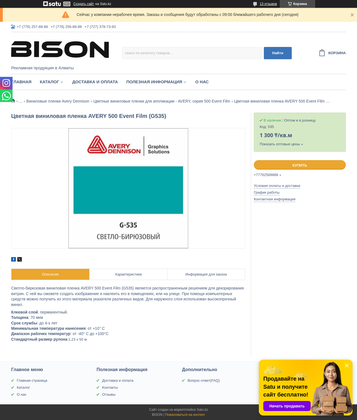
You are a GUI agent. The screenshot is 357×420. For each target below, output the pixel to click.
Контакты (110, 387)
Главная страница (32, 380)
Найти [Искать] (277, 53)
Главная (21, 82)
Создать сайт (83, 4)
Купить (300, 165)
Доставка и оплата (95, 82)
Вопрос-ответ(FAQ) (203, 380)
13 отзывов (268, 4)
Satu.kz (202, 410)
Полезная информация (154, 82)
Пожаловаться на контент (185, 415)
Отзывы (108, 394)
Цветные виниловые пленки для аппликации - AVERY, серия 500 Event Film (161, 101)
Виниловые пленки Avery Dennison (58, 101)
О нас (202, 82)
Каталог (49, 82)
